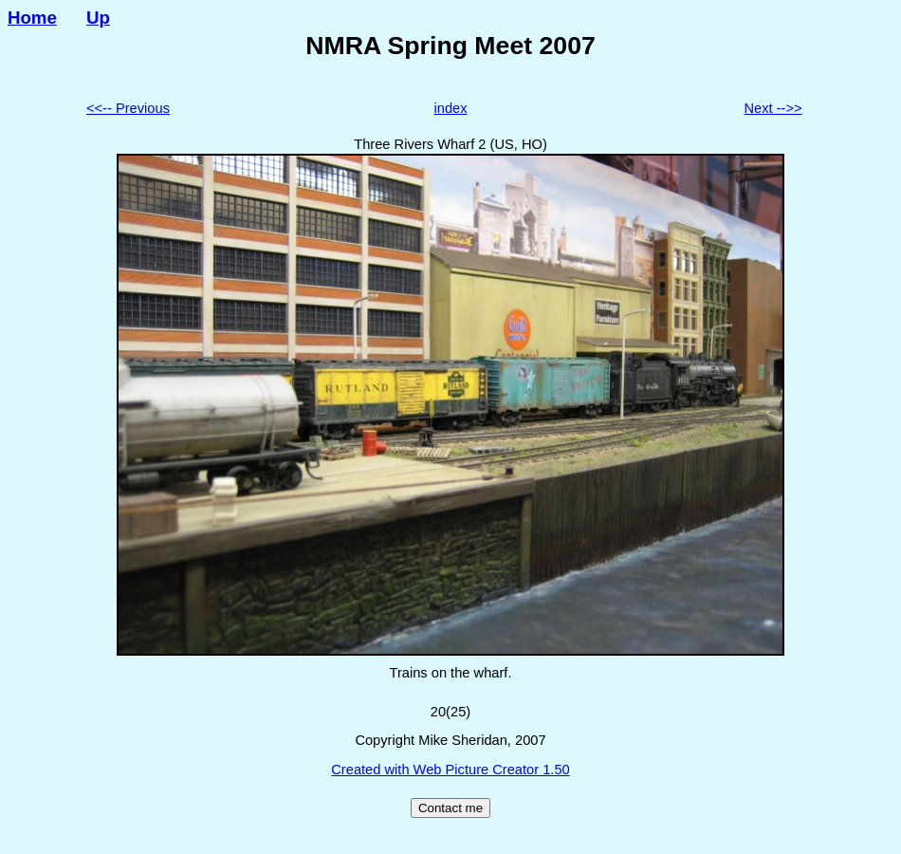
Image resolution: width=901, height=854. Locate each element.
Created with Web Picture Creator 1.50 (450, 769)
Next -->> (772, 108)
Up (98, 18)
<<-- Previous (128, 108)
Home (32, 18)
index (450, 108)
